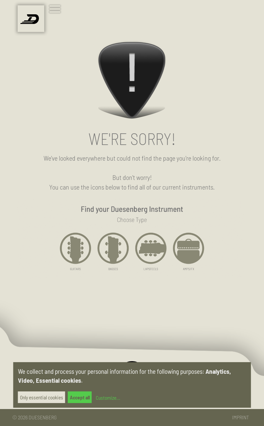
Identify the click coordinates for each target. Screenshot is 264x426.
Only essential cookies (41, 397)
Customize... (107, 398)
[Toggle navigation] (56, 10)
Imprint (240, 417)
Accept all (80, 397)
